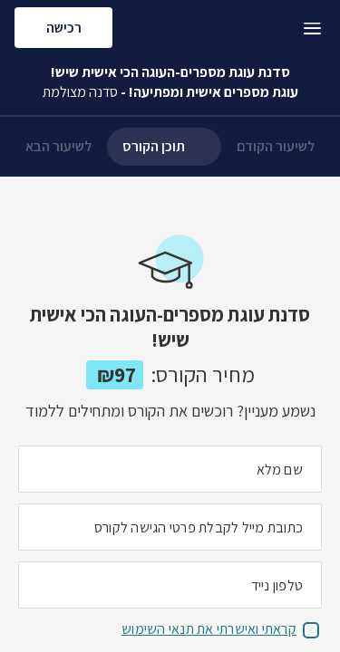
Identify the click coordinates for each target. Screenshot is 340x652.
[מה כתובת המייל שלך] (170, 527)
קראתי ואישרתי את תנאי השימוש (208, 628)
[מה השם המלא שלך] (170, 469)
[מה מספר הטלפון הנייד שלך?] (170, 585)
